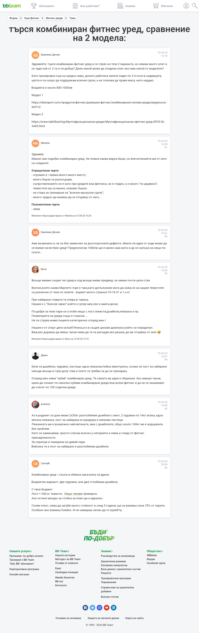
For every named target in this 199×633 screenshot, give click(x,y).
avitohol (45, 404)
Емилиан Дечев (50, 54)
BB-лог (59, 581)
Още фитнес (31, 18)
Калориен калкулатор (114, 565)
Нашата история (65, 555)
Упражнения (108, 582)
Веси (44, 269)
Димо (44, 355)
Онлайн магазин (19, 574)
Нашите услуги (19, 551)
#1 (165, 147)
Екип (58, 568)
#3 (165, 273)
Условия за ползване (68, 618)
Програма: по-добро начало (26, 555)
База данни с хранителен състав (121, 569)
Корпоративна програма (24, 569)
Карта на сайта (134, 618)
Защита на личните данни (103, 618)
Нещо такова (73, 494)
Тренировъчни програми (116, 578)
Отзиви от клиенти (66, 563)
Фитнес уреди (54, 18)
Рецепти (106, 573)
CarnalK (45, 463)
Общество (154, 551)
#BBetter (152, 555)
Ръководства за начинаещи (118, 555)
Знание (106, 551)
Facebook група (156, 563)
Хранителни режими (113, 561)
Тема (72, 18)
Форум (13, 18)
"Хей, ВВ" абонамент (21, 563)
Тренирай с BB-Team (21, 559)
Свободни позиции (66, 572)
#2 (165, 236)
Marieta (45, 143)
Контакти (61, 585)
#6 (165, 467)
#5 (165, 408)
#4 (165, 359)
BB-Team (61, 551)
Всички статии (110, 596)
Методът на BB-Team (68, 559)
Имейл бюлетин (64, 577)
